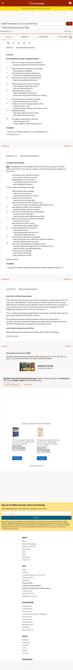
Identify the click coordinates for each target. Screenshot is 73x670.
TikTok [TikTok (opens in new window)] (24, 648)
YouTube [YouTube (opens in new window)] (25, 653)
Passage (5, 37)
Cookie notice (27, 591)
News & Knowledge (29, 544)
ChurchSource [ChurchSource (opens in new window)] (27, 611)
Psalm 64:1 (12, 132)
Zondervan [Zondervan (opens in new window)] (26, 627)
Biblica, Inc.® (10, 358)
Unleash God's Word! (45, 368)
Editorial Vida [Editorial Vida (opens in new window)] (27, 619)
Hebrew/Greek (25, 37)
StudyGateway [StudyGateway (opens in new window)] (27, 609)
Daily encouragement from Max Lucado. (36, 8)
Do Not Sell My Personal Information (36, 588)
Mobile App (26, 549)
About (24, 541)
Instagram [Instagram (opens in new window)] (26, 642)
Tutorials (25, 572)
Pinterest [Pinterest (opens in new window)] (25, 645)
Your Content (37, 37)
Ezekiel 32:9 (12, 268)
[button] (70, 3)
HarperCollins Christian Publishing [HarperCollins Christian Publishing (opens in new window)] (34, 614)
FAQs (24, 570)
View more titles (36, 466)
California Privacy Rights (31, 586)
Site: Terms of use (28, 593)
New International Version (16, 353)
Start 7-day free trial (12, 385)
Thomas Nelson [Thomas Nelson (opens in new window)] (27, 622)
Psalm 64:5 (12, 134)
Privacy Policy (52, 527)
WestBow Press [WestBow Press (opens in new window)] (27, 625)
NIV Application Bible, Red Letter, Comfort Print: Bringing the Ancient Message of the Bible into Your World (48, 443)
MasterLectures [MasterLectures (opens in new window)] (27, 630)
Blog (23, 554)
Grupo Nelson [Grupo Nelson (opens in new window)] (27, 617)
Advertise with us (28, 578)
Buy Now (17, 458)
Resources (14, 37)
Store (24, 552)
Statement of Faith (28, 546)
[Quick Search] (33, 23)
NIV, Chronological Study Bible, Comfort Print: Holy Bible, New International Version (23, 442)
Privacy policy (27, 583)
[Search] (69, 23)
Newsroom (26, 557)
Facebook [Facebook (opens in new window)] (25, 640)
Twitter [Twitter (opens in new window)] (24, 650)
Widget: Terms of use (29, 596)
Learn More (28, 385)
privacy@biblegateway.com (10, 528)
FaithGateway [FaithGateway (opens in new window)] (27, 606)
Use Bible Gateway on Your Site (33, 575)
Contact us (26, 580)
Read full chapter (12, 259)
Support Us (26, 560)
